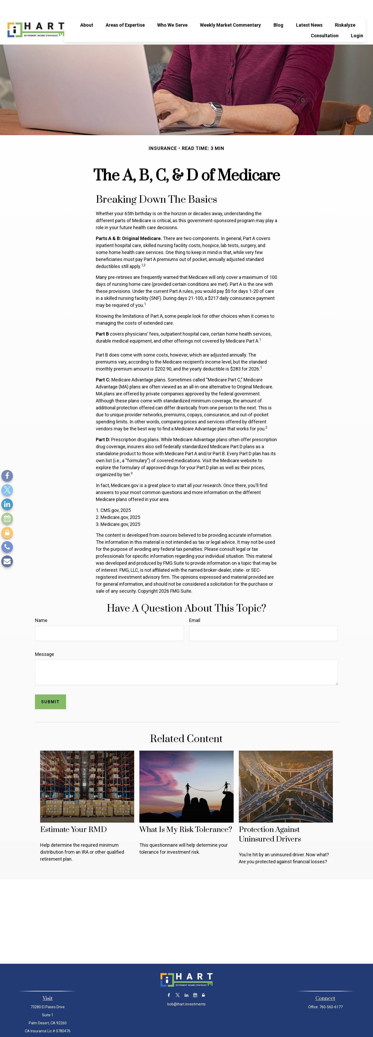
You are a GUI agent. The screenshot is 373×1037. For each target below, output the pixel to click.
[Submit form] (50, 686)
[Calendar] (7, 518)
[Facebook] (7, 476)
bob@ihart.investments (186, 989)
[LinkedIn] (7, 504)
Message (44, 638)
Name (41, 604)
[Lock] (7, 533)
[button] (87, 9)
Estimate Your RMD (73, 814)
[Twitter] (7, 490)
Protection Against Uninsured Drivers (270, 819)
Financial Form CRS (190, 1027)
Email (194, 604)
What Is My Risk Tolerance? (185, 814)
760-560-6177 (331, 991)
